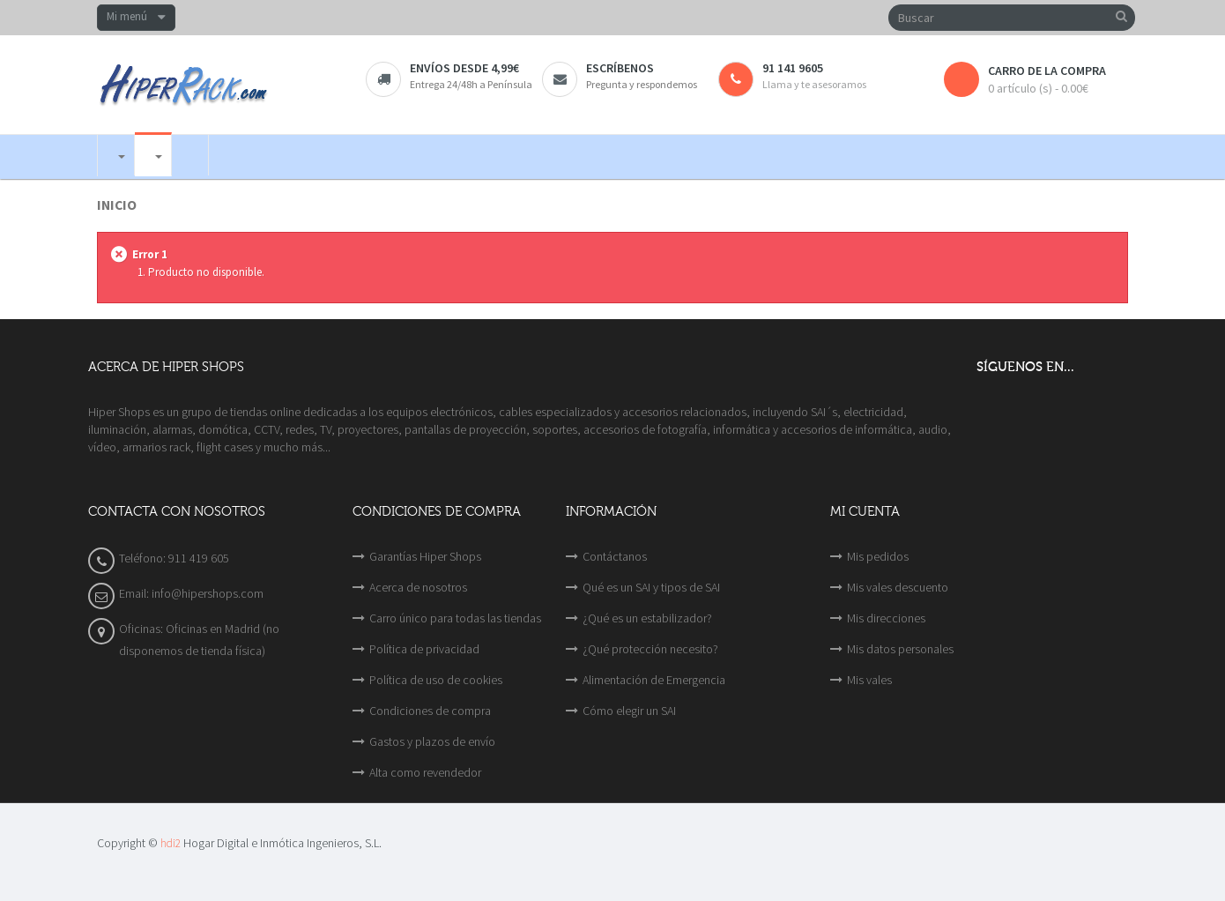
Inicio (117, 205)
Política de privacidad (424, 649)
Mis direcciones (886, 618)
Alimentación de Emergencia (654, 680)
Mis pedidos (878, 556)
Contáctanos (615, 556)
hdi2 (170, 843)
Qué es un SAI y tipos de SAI (651, 587)
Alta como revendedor (425, 772)
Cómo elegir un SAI (629, 711)
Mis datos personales (900, 649)
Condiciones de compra (430, 711)
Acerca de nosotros (418, 587)
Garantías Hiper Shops (425, 556)
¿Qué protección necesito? (650, 649)
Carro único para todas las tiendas (455, 618)
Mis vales (869, 680)
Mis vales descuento (897, 587)
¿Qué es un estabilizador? (647, 618)
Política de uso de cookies (435, 680)
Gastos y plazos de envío (432, 741)
